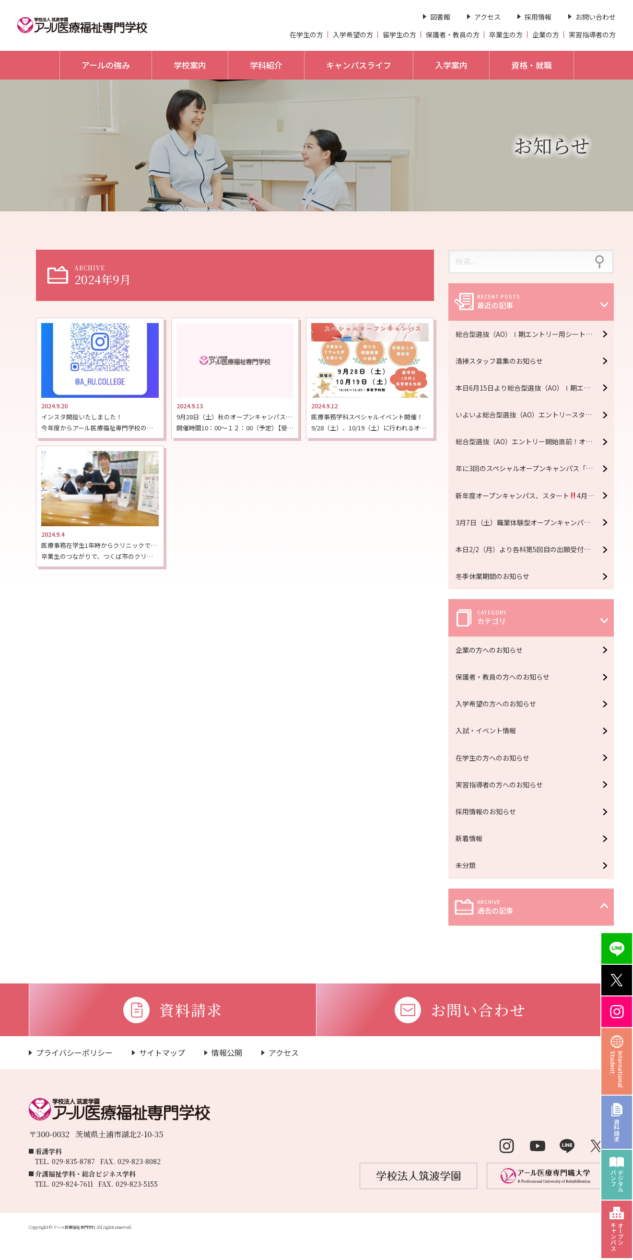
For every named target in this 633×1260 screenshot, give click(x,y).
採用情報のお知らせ (488, 811)
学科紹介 (266, 65)
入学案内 (451, 65)
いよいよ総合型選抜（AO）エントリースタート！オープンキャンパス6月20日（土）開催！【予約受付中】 (535, 414)
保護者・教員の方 (453, 34)
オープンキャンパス (617, 1236)
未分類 (468, 865)
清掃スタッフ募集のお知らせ (499, 361)
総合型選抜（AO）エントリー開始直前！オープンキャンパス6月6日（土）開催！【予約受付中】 (535, 441)
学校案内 (190, 65)
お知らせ (552, 145)
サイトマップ (162, 1052)
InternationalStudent (617, 1069)
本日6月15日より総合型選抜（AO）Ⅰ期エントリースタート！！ (535, 388)
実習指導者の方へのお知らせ (501, 784)
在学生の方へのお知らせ (495, 758)
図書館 (440, 17)
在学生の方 (306, 34)
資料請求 (617, 1130)
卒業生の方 (506, 34)
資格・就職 (531, 65)
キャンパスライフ (358, 65)
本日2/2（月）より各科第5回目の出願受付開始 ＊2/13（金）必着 (535, 549)
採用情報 (538, 17)
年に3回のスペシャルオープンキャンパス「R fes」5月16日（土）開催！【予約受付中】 (535, 468)
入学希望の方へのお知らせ (498, 703)
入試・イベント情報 (488, 730)
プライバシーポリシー (74, 1052)
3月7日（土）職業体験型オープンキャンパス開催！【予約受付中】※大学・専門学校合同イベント (535, 522)
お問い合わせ (595, 17)
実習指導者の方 (592, 34)
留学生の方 (399, 34)
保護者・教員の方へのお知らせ (505, 677)
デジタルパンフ (617, 1180)
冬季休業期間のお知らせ (492, 576)
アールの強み (106, 65)
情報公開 (226, 1052)
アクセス (487, 17)
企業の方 (545, 34)
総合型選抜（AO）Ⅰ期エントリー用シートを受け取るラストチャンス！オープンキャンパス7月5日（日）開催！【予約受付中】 (535, 334)
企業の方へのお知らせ (491, 650)
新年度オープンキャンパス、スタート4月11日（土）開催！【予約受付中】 (535, 495)
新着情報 (471, 838)
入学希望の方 (353, 34)
